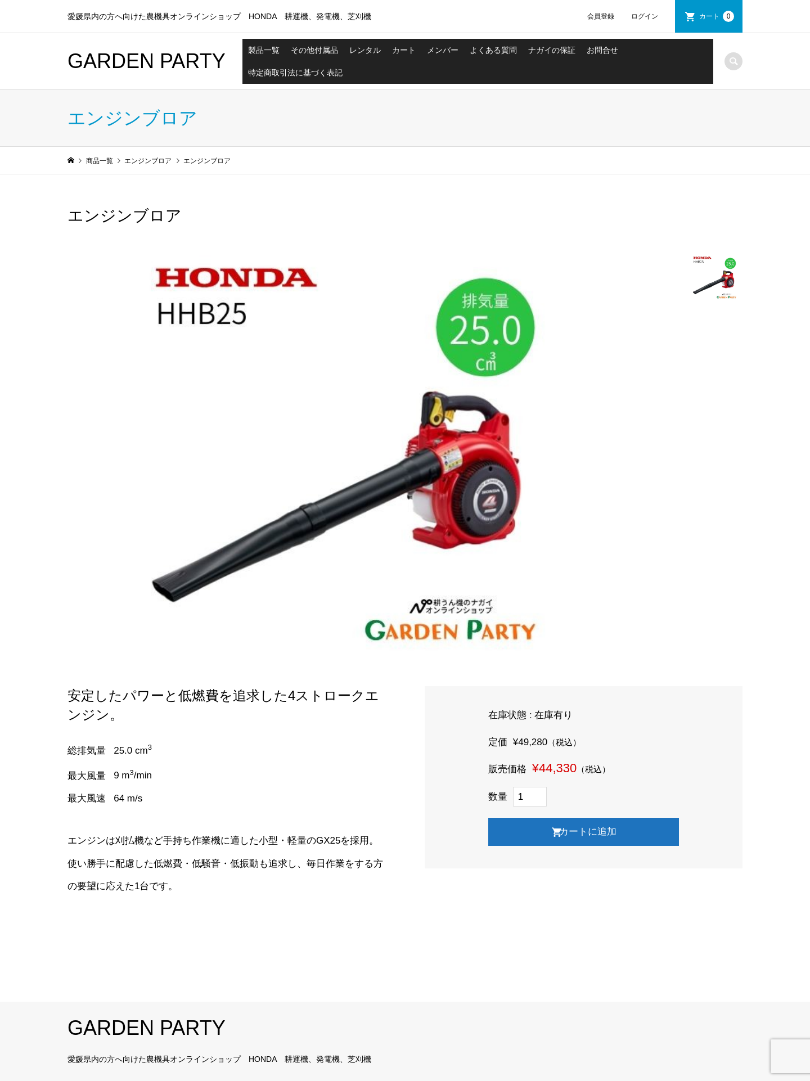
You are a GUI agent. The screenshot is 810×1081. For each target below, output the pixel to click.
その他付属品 (314, 50)
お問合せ (602, 50)
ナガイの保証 (551, 50)
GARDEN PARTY (147, 61)
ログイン (644, 16)
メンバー (442, 50)
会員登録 (600, 16)
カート (716, 16)
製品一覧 (264, 50)
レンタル (365, 50)
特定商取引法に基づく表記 (295, 72)
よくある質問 (493, 50)
